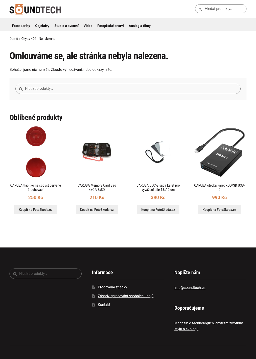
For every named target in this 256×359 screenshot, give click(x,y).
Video (88, 26)
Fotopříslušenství (110, 26)
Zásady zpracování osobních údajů (126, 296)
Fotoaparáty (21, 26)
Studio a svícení (66, 26)
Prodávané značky (112, 287)
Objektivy (42, 26)
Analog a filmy (140, 26)
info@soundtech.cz (189, 287)
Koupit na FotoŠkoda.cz (36, 210)
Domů (14, 38)
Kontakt (104, 304)
